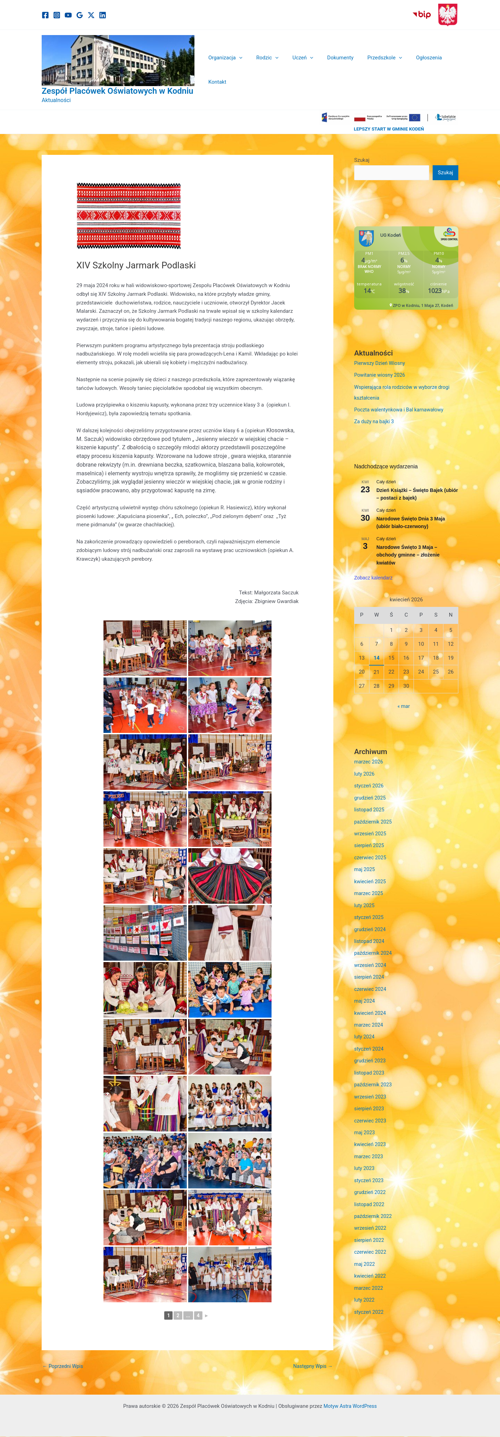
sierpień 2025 (369, 842)
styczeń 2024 (369, 1042)
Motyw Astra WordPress (350, 1406)
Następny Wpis (312, 1366)
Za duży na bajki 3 (375, 421)
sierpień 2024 (369, 971)
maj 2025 (365, 866)
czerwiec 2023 (371, 1112)
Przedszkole (371, 70)
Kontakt (444, 70)
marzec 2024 (369, 1018)
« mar (403, 705)
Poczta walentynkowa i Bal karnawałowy (401, 409)
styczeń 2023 (369, 1171)
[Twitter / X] (91, 15)
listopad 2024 (370, 936)
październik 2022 (373, 1206)
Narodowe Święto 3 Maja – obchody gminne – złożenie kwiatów (408, 553)
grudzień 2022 (370, 1182)
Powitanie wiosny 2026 (381, 375)
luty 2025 (364, 901)
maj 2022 (365, 1253)
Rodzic (264, 70)
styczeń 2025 (369, 913)
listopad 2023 (370, 1065)
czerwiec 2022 (371, 1241)
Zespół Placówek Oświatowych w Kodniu (117, 91)
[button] (239, 70)
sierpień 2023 (369, 1100)
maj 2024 (365, 995)
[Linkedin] (102, 15)
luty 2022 (364, 1288)
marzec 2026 (369, 761)
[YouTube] (68, 15)
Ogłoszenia (412, 70)
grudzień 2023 (370, 1053)
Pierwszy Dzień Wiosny (380, 363)
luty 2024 (364, 1030)
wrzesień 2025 (371, 831)
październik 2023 (373, 1077)
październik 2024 (373, 948)
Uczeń (296, 70)
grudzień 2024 (370, 924)
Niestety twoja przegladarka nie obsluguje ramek (406, 268)
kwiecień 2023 (371, 1136)
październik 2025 (373, 819)
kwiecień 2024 (371, 1006)
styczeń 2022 (369, 1299)
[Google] (79, 15)
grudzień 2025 (370, 796)
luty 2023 (364, 1159)
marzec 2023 (369, 1147)
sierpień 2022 (369, 1229)
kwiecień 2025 (371, 878)
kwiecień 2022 (371, 1264)
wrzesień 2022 (371, 1217)
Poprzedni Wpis (63, 1366)
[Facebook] (45, 15)
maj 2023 (365, 1124)
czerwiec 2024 (371, 983)
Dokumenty (330, 70)
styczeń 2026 (369, 784)
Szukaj (361, 160)
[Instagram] (56, 15)
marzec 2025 (369, 889)
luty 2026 (364, 772)
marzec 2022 (369, 1276)
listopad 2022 (370, 1194)
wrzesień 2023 (371, 1089)
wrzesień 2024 (371, 959)
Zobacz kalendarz (373, 576)
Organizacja (226, 70)
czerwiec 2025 (371, 854)
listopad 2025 (370, 807)
